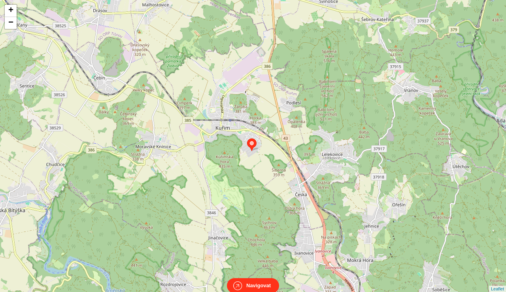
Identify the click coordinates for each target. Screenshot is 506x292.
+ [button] (10, 11)
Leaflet (497, 281)
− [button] (10, 23)
